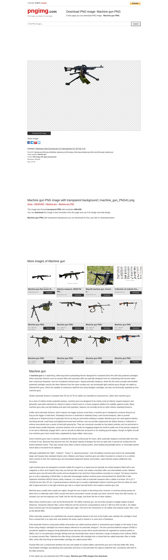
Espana (44, 3)
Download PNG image (39, 133)
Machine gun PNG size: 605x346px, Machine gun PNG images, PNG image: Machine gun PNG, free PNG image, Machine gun (73, 152)
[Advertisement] (84, 44)
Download (49, 292)
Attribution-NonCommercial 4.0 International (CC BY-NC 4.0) (60, 149)
